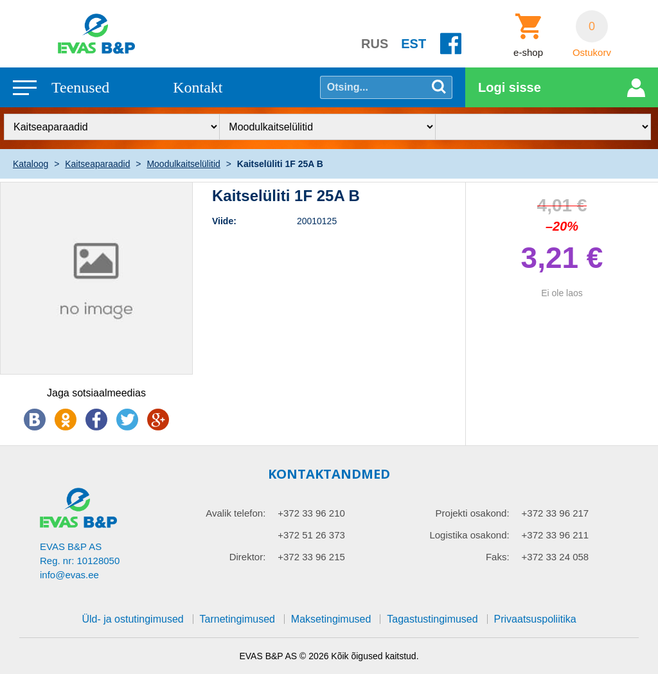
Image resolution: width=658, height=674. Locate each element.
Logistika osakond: (469, 534)
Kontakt (197, 87)
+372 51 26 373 (311, 534)
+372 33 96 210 (311, 513)
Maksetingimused (331, 619)
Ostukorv (592, 53)
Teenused (80, 87)
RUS (374, 44)
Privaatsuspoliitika (535, 619)
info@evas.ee (69, 574)
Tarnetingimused (237, 619)
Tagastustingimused (432, 619)
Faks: (498, 556)
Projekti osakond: (473, 513)
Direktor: (247, 556)
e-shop (528, 53)
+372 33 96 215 (311, 556)
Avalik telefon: (235, 513)
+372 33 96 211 (555, 534)
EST (413, 44)
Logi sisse (509, 87)
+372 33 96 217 (555, 513)
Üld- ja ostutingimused (132, 619)
